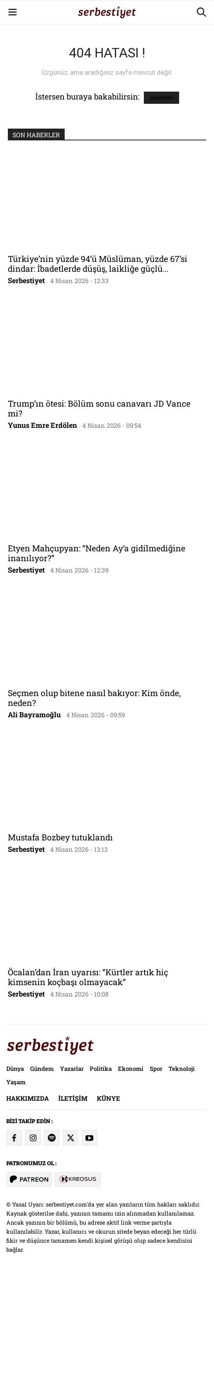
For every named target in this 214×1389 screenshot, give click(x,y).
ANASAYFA (161, 208)
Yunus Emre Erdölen (42, 535)
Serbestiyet (26, 390)
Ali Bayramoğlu (34, 824)
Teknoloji (182, 1179)
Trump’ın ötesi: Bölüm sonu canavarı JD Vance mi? (99, 518)
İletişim (72, 1208)
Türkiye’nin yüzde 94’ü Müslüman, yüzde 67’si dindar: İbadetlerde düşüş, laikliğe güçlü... (97, 373)
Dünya (15, 1179)
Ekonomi (130, 1179)
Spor (156, 1179)
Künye (108, 1208)
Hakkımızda (27, 1208)
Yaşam (15, 1192)
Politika (101, 1179)
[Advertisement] (107, 55)
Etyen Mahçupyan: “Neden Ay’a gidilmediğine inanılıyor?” (96, 663)
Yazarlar (71, 1179)
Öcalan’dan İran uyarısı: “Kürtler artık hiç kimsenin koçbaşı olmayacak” (88, 1087)
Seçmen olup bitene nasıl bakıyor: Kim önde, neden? (94, 808)
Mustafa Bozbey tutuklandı (60, 947)
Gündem (42, 1179)
